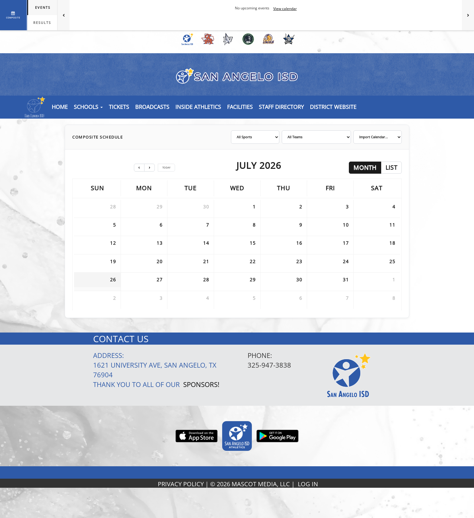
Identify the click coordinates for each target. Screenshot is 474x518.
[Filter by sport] (255, 137)
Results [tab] (42, 22)
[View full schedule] (13, 15)
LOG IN (308, 484)
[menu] (60, 107)
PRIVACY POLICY (181, 484)
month (365, 167)
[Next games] (468, 15)
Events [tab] (42, 7)
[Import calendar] (377, 137)
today (166, 167)
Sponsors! (201, 384)
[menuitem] (186, 39)
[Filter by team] (316, 137)
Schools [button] (88, 106)
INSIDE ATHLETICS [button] (198, 106)
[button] (119, 107)
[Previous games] (63, 15)
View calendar (285, 8)
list (391, 167)
